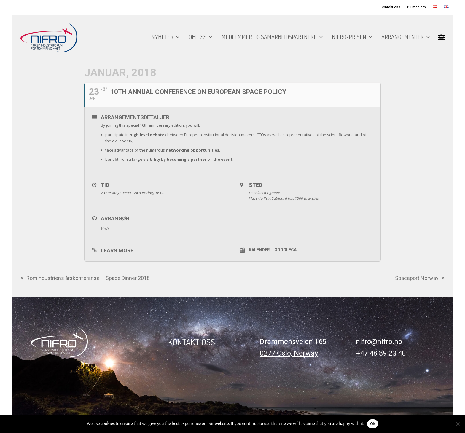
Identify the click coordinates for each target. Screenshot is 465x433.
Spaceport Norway (420, 278)
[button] (441, 37)
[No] (458, 424)
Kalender (259, 249)
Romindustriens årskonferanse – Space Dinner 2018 (85, 278)
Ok (372, 423)
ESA (105, 228)
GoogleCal (286, 249)
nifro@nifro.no (379, 342)
